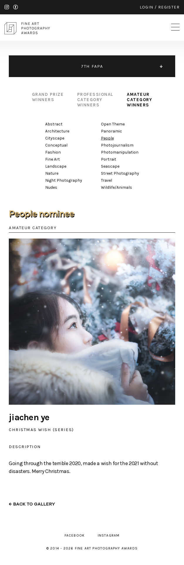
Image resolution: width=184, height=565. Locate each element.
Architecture (57, 131)
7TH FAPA (92, 66)
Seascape (110, 166)
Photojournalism (117, 145)
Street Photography (120, 173)
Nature (51, 173)
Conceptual (56, 145)
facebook (15, 7)
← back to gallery (32, 504)
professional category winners (95, 100)
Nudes (51, 187)
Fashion (53, 152)
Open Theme (113, 124)
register (169, 7)
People (107, 138)
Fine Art (52, 159)
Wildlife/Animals (116, 187)
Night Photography (63, 180)
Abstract (54, 124)
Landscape (55, 166)
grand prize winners (48, 97)
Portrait (108, 159)
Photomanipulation (120, 152)
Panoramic (111, 131)
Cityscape (54, 138)
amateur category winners (139, 100)
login (146, 7)
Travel (106, 180)
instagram (6, 7)
